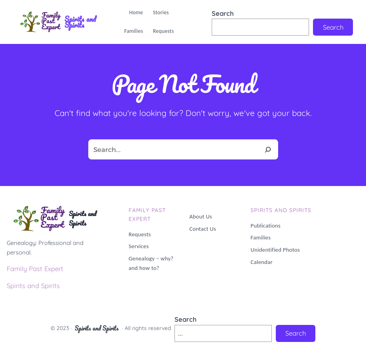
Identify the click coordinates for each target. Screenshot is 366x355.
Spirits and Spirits (80, 22)
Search (223, 13)
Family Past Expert (35, 268)
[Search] (268, 149)
